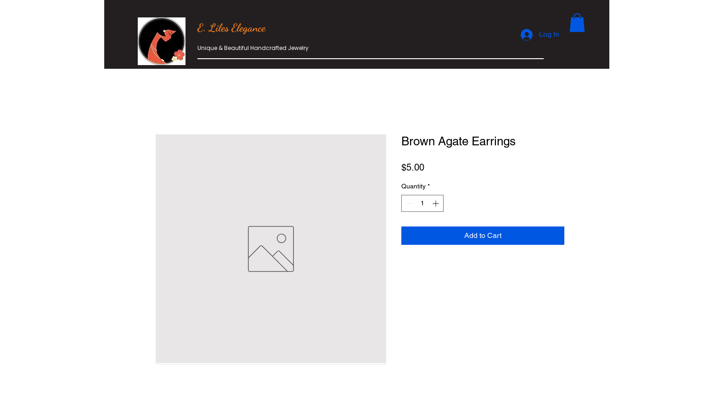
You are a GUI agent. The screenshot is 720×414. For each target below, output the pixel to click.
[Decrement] (408, 203)
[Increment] (436, 203)
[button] (577, 22)
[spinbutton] (422, 203)
